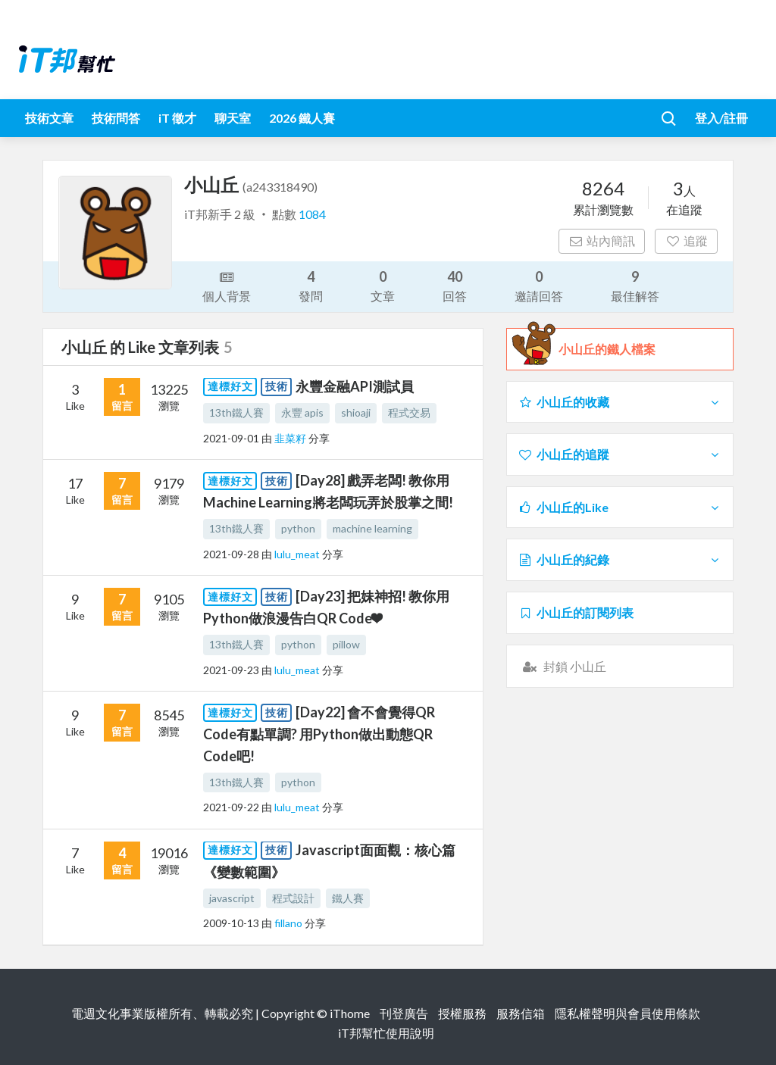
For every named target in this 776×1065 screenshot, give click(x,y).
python (298, 528)
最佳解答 (635, 285)
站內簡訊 (602, 240)
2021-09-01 (231, 438)
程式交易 (409, 412)
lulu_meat (298, 554)
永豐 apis (302, 412)
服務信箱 (520, 1013)
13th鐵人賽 (236, 412)
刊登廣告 (404, 1013)
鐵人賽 (348, 898)
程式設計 (293, 898)
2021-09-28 (231, 554)
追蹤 (686, 240)
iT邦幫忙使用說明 (386, 1033)
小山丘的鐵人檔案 (607, 349)
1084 (312, 214)
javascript (232, 898)
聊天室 (232, 118)
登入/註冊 (721, 118)
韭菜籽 (291, 438)
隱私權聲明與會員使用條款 (627, 1013)
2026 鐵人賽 (302, 118)
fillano (289, 923)
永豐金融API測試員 (355, 386)
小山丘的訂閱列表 (576, 612)
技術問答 (116, 118)
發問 (311, 285)
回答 (455, 285)
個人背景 (226, 285)
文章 (383, 285)
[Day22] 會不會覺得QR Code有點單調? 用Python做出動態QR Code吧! (319, 734)
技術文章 (49, 118)
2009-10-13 (231, 923)
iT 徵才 (177, 118)
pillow (346, 644)
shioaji (356, 412)
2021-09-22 (231, 807)
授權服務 (462, 1013)
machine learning (372, 528)
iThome (350, 1013)
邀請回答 (539, 285)
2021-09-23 (231, 670)
